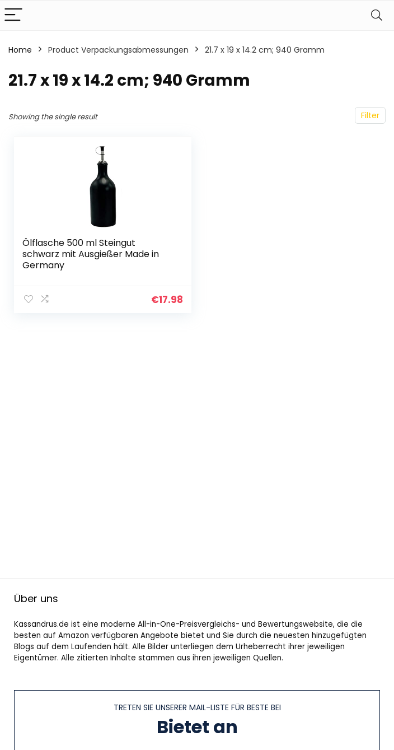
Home (20, 49)
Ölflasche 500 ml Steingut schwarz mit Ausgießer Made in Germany (90, 254)
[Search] (376, 15)
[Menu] (13, 15)
